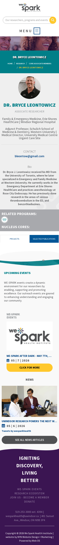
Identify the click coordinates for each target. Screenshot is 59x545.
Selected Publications (44, 238)
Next (54, 407)
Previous (4, 407)
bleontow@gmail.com (29, 156)
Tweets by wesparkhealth (16, 430)
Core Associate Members (40, 63)
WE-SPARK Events (29, 489)
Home (10, 63)
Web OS (36, 540)
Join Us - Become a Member (29, 497)
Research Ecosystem (29, 493)
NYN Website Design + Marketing (34, 536)
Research (20, 63)
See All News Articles (29, 440)
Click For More (29, 367)
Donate (29, 501)
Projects (14, 238)
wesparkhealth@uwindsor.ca (22, 516)
